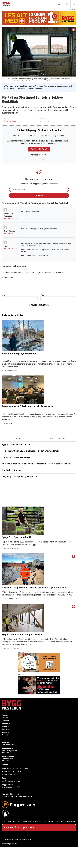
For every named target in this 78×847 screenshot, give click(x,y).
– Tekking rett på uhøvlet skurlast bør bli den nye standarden (30, 451)
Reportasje (6, 723)
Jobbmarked (6, 735)
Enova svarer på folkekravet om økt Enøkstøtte (27, 406)
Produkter (5, 726)
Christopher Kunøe (10, 121)
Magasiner (6, 732)
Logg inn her (39, 159)
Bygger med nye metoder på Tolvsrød (22, 634)
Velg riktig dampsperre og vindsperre (19, 476)
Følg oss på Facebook (10, 794)
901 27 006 (14, 774)
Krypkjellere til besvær (12, 470)
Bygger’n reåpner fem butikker (16, 444)
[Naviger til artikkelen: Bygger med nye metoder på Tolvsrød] (39, 618)
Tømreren (5, 721)
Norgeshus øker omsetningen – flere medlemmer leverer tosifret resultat (36, 463)
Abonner (5, 715)
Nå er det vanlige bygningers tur (19, 353)
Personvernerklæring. (24, 839)
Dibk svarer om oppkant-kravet (16, 457)
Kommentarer (44, 121)
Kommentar (7, 277)
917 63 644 (14, 768)
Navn (4, 295)
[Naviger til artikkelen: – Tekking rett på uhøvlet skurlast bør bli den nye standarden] (39, 569)
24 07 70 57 (16, 771)
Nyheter (5, 718)
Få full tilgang (39, 149)
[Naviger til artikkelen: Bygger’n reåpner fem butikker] (39, 521)
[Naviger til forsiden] (6, 4)
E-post (43, 295)
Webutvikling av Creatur (9, 844)
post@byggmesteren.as (11, 781)
